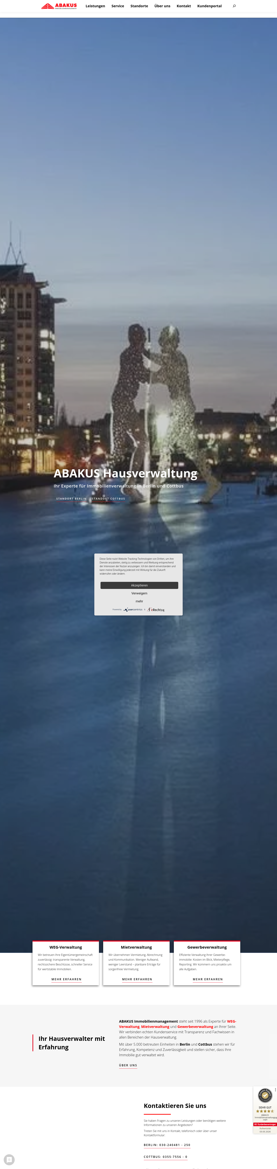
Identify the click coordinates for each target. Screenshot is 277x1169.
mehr (139, 601)
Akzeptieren (139, 585)
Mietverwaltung (155, 1026)
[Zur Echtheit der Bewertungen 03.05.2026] (264, 1130)
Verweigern (139, 593)
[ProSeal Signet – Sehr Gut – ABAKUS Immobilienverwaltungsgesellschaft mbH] (264, 1105)
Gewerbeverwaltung (195, 1026)
